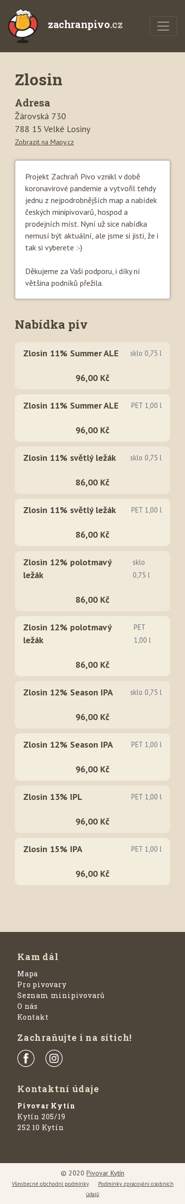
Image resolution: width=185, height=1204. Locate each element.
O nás (27, 1006)
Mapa (27, 973)
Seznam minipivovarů (61, 995)
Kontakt (33, 1017)
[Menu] (163, 26)
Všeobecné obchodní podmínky (50, 1183)
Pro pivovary (42, 984)
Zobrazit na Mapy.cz (44, 142)
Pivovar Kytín (105, 1173)
